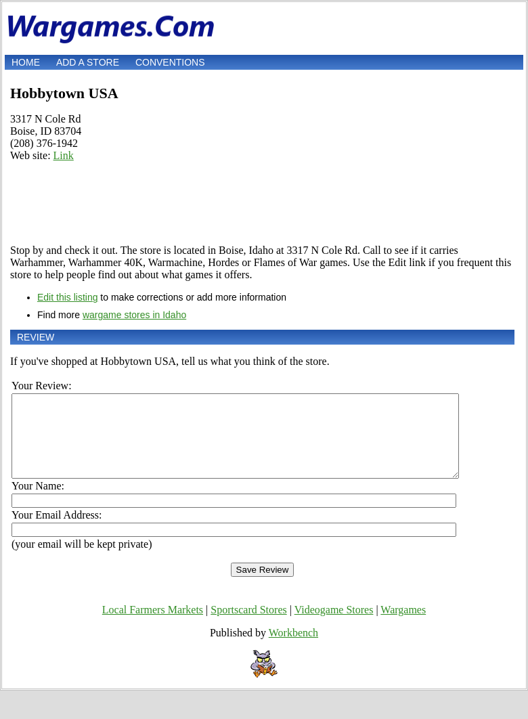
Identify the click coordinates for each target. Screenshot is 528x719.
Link (63, 155)
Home (26, 62)
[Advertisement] (262, 203)
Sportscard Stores (248, 626)
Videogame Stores (334, 626)
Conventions (170, 62)
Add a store (87, 62)
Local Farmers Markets (152, 626)
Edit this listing (67, 297)
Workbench (293, 649)
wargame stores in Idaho (134, 314)
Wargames (403, 626)
